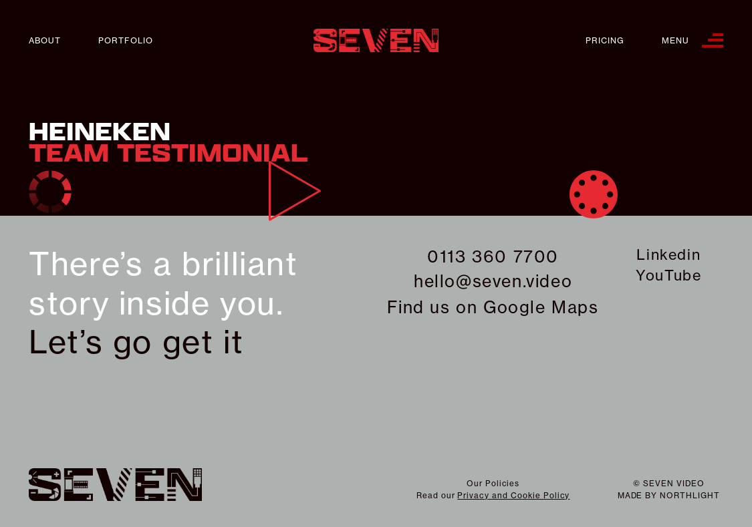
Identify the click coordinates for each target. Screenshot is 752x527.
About (45, 40)
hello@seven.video (493, 281)
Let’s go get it (136, 342)
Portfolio (125, 40)
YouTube (668, 275)
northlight (690, 495)
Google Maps (541, 307)
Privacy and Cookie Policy (513, 495)
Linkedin (668, 254)
